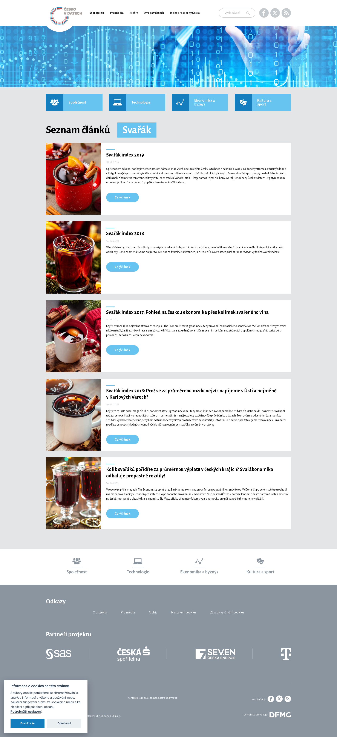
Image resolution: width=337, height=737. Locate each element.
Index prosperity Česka (185, 12)
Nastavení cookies (183, 612)
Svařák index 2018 (125, 233)
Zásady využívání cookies (227, 612)
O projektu (97, 12)
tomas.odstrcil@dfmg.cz (163, 698)
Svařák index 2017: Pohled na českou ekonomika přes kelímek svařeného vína (187, 312)
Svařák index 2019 (125, 155)
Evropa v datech (154, 12)
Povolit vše (27, 723)
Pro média (117, 12)
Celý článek (122, 197)
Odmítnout (64, 723)
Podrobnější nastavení (26, 712)
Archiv (134, 12)
